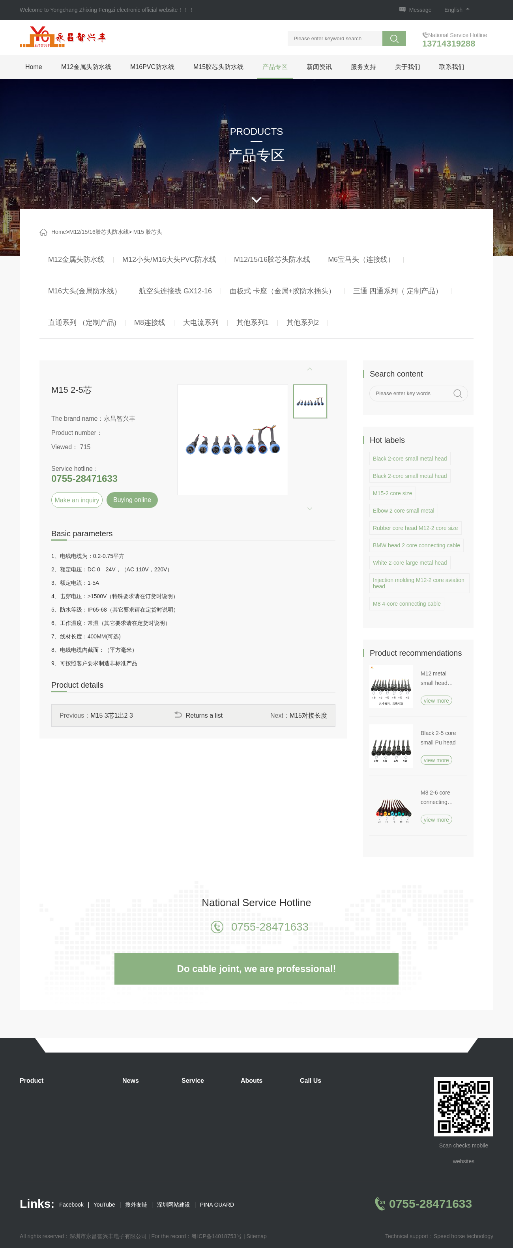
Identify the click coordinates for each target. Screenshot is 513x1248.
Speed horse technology (463, 1236)
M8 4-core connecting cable (407, 604)
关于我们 (407, 66)
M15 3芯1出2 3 (111, 715)
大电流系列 (201, 322)
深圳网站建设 (173, 1205)
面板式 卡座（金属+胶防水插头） (282, 291)
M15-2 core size (392, 493)
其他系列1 (252, 322)
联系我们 (451, 66)
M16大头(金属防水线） (84, 291)
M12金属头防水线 (86, 66)
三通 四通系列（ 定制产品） (397, 291)
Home (33, 66)
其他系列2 (302, 322)
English (457, 10)
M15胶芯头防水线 (218, 66)
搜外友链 (136, 1205)
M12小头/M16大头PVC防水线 (169, 259)
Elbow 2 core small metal (403, 510)
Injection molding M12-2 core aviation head (418, 583)
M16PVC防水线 (152, 66)
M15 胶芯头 (147, 232)
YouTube (104, 1205)
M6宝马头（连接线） (361, 259)
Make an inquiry (77, 500)
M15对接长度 (308, 715)
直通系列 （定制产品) (82, 322)
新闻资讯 (319, 66)
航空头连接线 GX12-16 (175, 291)
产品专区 (275, 66)
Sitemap (256, 1236)
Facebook (71, 1205)
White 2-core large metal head (410, 563)
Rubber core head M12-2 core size (415, 528)
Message (420, 10)
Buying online (132, 499)
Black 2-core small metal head (410, 458)
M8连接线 (149, 322)
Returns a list (198, 715)
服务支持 (363, 66)
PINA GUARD (217, 1205)
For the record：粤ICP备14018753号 (196, 1236)
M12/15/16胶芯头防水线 (99, 232)
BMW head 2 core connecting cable (416, 545)
